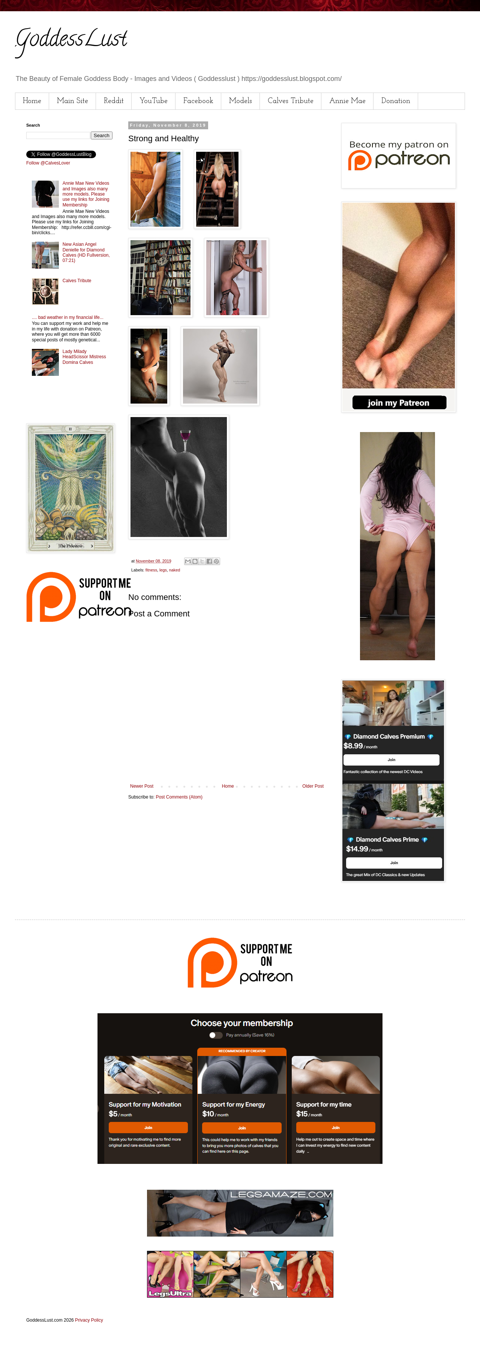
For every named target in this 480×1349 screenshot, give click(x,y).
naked (174, 570)
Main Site (72, 101)
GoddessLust (71, 40)
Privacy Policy (89, 1320)
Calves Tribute (291, 101)
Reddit (114, 101)
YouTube (154, 101)
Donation (395, 101)
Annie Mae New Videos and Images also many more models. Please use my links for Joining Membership (86, 194)
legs (163, 570)
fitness (151, 570)
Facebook (198, 101)
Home (32, 101)
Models (240, 101)
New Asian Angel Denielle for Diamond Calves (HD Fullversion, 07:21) (86, 252)
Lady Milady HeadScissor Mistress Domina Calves (84, 357)
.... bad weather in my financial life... (68, 317)
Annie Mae (347, 101)
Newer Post (141, 786)
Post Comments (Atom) (179, 797)
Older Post (313, 786)
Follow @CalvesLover (48, 163)
